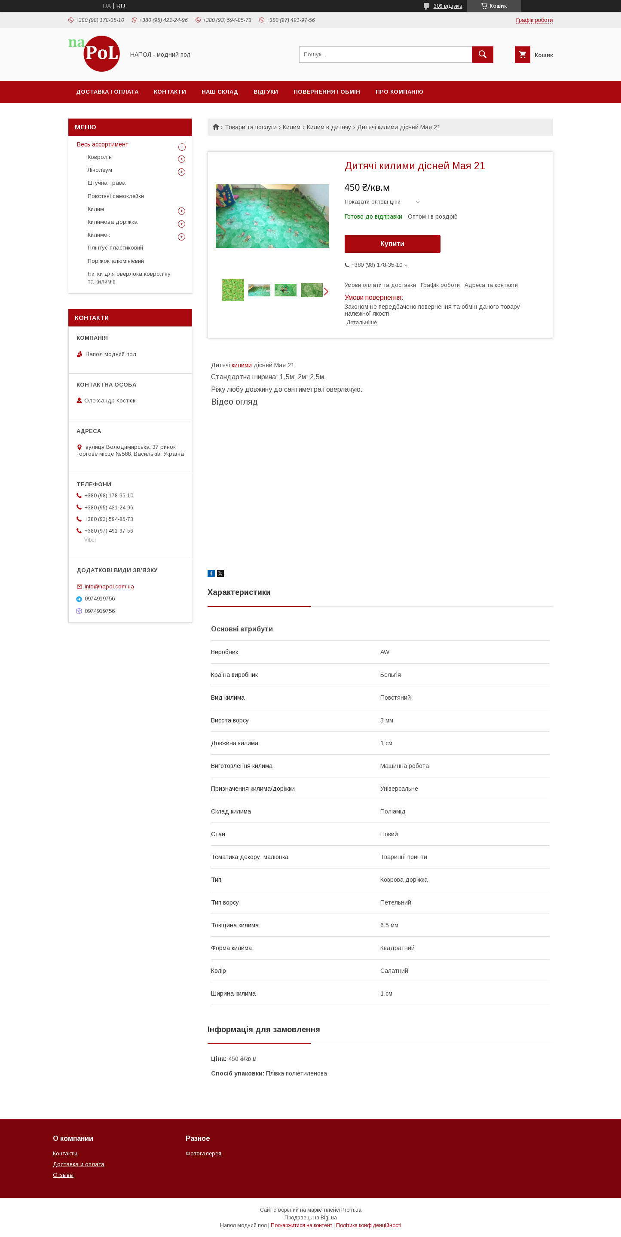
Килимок (99, 235)
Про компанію (399, 91)
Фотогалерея (203, 1153)
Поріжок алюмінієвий (116, 261)
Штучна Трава (106, 183)
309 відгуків (448, 6)
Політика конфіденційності (368, 1225)
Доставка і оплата (107, 91)
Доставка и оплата (78, 1164)
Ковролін (100, 157)
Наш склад (220, 91)
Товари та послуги (251, 127)
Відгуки (266, 91)
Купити (392, 243)
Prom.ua (351, 1210)
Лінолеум (100, 170)
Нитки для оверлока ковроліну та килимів (129, 278)
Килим (291, 127)
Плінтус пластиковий (115, 247)
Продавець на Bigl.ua (310, 1218)
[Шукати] (482, 54)
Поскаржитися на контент (301, 1225)
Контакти (170, 91)
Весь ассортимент (102, 144)
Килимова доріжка (113, 222)
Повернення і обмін (327, 91)
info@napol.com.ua (109, 586)
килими (242, 365)
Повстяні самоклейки (116, 196)
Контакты (65, 1153)
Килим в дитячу (329, 127)
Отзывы (63, 1175)
